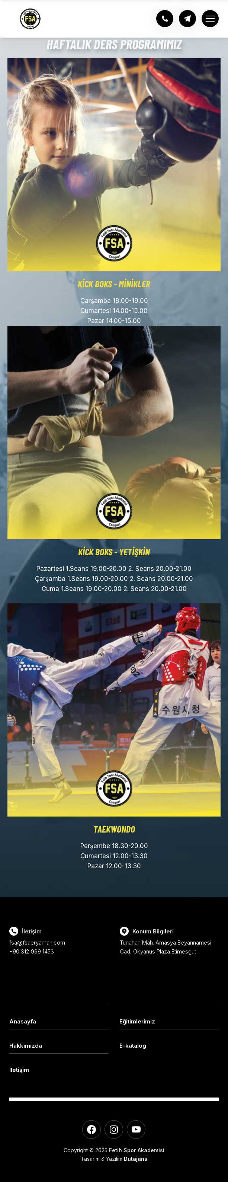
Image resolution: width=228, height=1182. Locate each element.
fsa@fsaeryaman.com (37, 942)
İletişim (19, 1069)
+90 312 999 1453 (31, 951)
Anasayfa (22, 1021)
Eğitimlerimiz (137, 1021)
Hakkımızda (25, 1045)
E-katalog (132, 1045)
